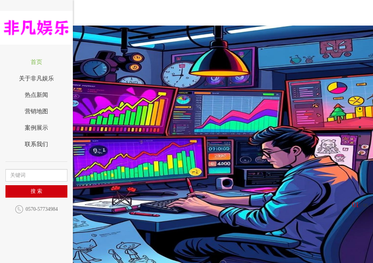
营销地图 (36, 111)
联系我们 (36, 144)
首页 (36, 62)
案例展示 (36, 128)
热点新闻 (36, 95)
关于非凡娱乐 (36, 78)
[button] (112, 157)
